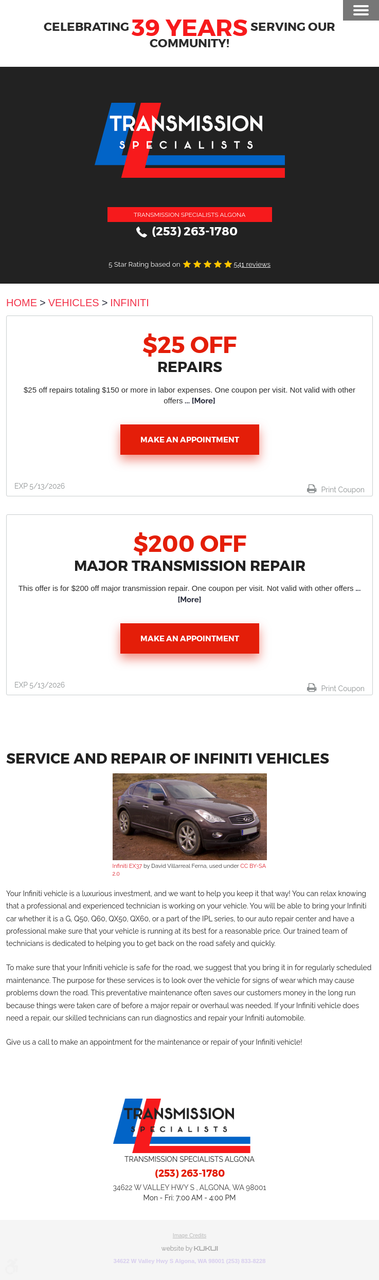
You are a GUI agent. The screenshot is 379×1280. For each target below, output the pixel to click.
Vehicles (73, 302)
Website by (190, 1249)
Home (21, 302)
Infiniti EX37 (127, 866)
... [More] (199, 400)
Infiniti (129, 302)
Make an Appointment (189, 440)
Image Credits (189, 1235)
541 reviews (252, 264)
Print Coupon (342, 490)
